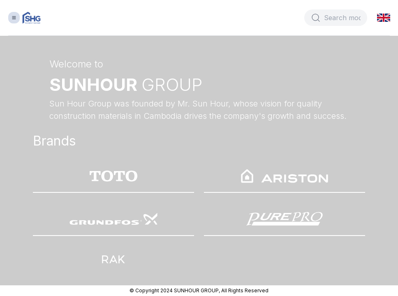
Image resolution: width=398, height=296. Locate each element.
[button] (384, 17)
